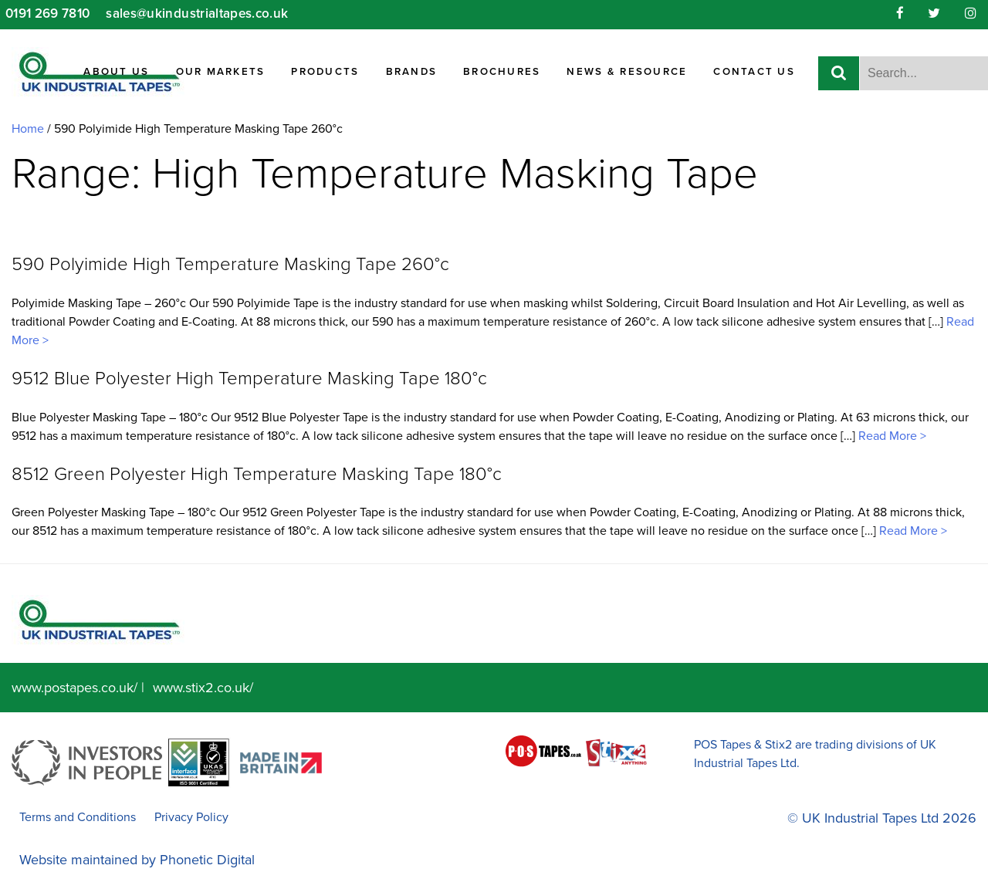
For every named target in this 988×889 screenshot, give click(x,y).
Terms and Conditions (77, 817)
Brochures (501, 72)
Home (28, 129)
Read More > (890, 436)
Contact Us (754, 72)
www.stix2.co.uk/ (203, 687)
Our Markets (221, 72)
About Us (116, 72)
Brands (412, 72)
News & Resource (627, 72)
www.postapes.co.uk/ (74, 687)
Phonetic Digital (207, 859)
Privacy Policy (191, 817)
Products (325, 72)
